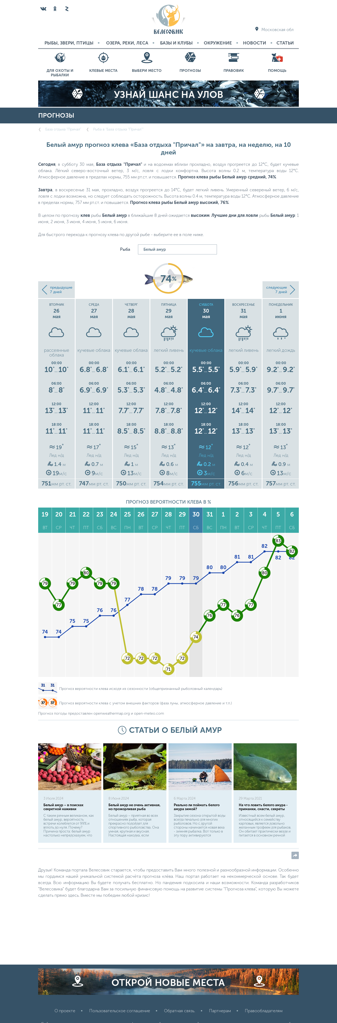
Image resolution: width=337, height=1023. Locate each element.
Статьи (285, 43)
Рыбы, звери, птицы (68, 43)
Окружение (218, 43)
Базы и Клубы (176, 43)
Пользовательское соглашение (119, 1010)
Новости (254, 43)
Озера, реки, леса (127, 43)
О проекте (64, 1010)
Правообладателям (264, 1010)
